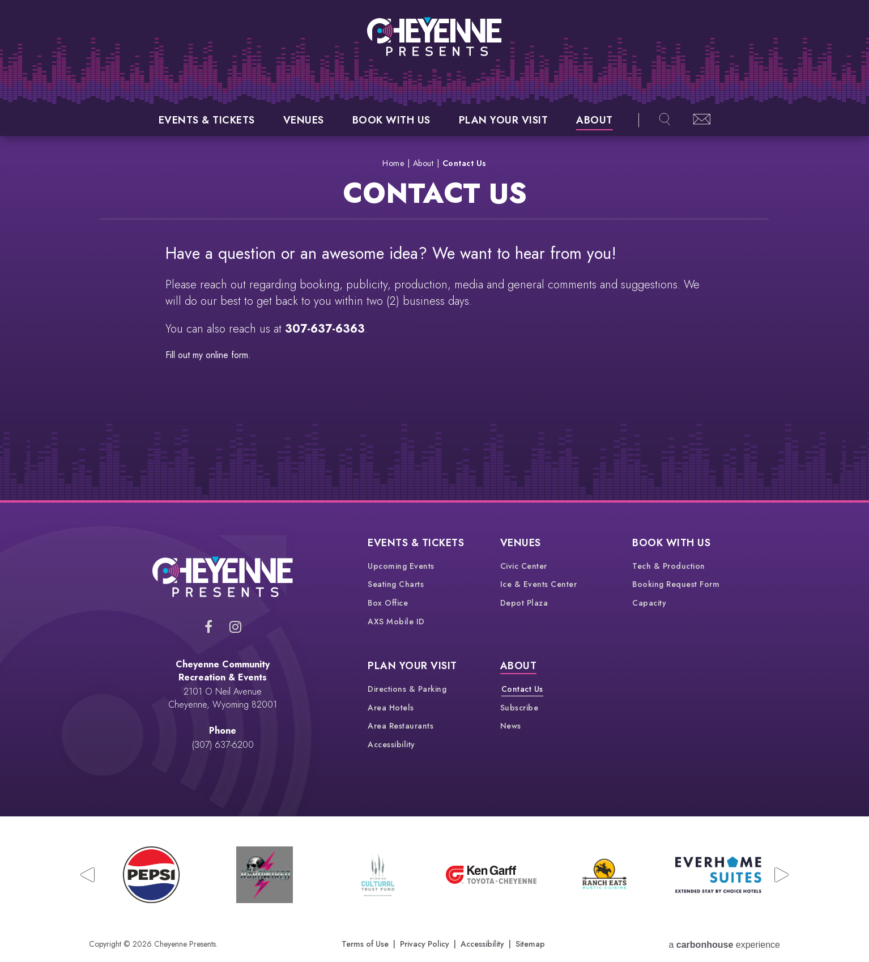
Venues (303, 120)
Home (393, 163)
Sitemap (530, 944)
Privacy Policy (424, 944)
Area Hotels (391, 707)
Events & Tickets (207, 120)
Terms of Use (365, 944)
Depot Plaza (524, 602)
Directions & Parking (407, 689)
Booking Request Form (675, 584)
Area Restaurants (400, 725)
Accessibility (391, 744)
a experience (724, 944)
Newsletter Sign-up (702, 119)
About (594, 120)
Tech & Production (668, 566)
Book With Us (391, 120)
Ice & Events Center (538, 584)
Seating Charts (396, 584)
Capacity (649, 602)
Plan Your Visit (503, 120)
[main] (434, 318)
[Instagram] (235, 626)
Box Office (388, 602)
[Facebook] (208, 626)
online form (227, 354)
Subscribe (519, 707)
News (510, 725)
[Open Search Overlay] (664, 120)
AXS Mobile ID (396, 621)
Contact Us (522, 689)
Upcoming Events (401, 566)
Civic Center (523, 566)
